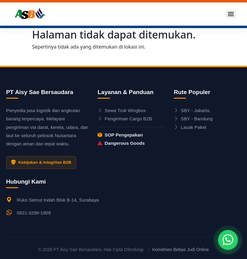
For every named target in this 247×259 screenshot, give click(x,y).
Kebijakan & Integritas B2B (41, 162)
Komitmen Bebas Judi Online (180, 249)
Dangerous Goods (121, 143)
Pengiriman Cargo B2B (125, 119)
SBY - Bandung (193, 119)
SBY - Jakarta (191, 110)
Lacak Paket (190, 127)
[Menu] (230, 14)
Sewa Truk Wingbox (122, 110)
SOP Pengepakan (120, 135)
